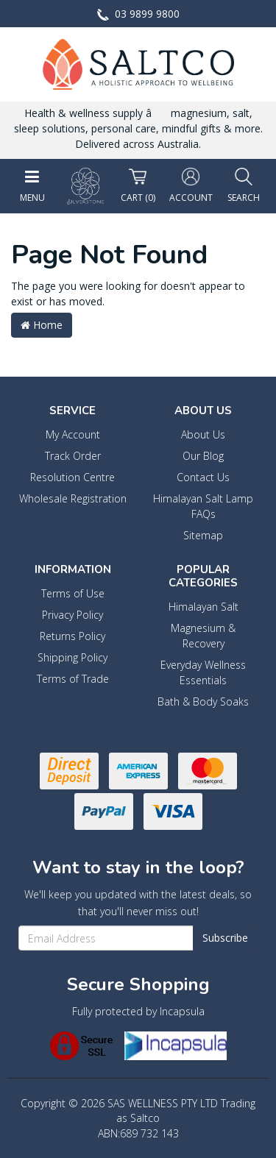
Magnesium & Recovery (203, 635)
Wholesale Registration (73, 498)
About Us (203, 434)
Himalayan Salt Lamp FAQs (203, 506)
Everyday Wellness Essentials (203, 672)
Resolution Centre (72, 477)
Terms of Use (73, 593)
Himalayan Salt (203, 607)
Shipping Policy (72, 657)
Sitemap (203, 535)
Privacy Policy (72, 615)
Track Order (73, 456)
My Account (73, 434)
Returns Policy (72, 636)
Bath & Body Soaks (203, 701)
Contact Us (203, 477)
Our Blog (203, 456)
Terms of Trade (73, 679)
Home (42, 325)
